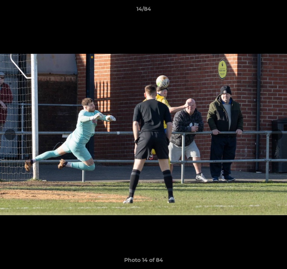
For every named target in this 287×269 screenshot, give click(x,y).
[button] (278, 10)
